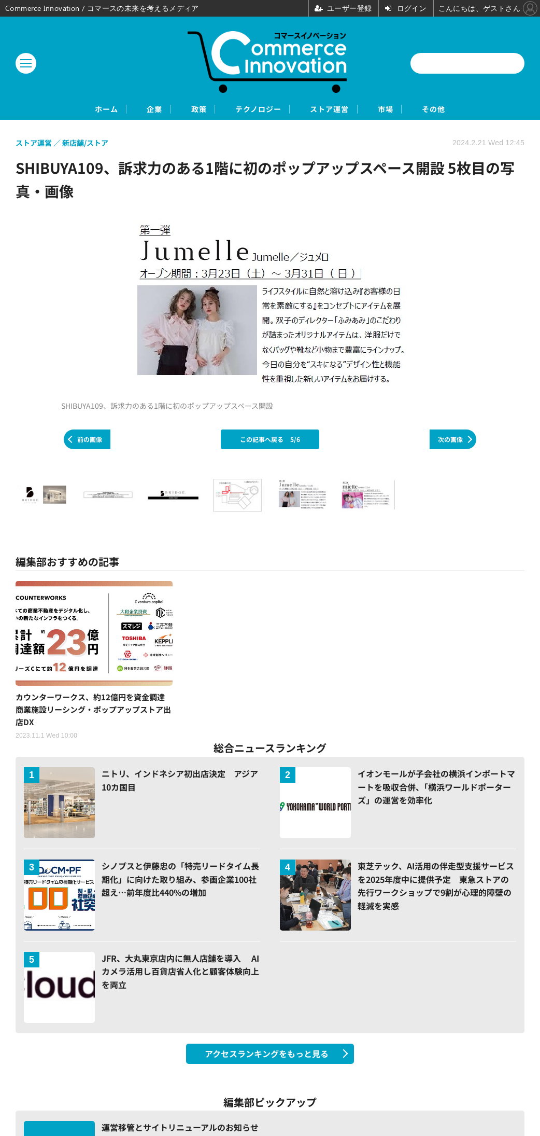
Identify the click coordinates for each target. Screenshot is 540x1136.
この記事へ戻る (270, 440)
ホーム (58, 110)
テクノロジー (257, 110)
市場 (419, 110)
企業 (121, 110)
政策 (180, 110)
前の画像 (89, 440)
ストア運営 (346, 110)
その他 (482, 110)
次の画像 (450, 440)
